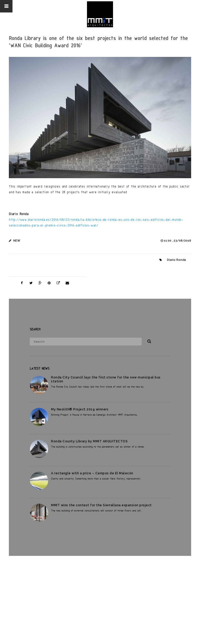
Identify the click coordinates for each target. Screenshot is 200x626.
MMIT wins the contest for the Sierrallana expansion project (101, 505)
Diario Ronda (176, 260)
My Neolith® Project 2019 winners (79, 409)
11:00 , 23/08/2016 (177, 240)
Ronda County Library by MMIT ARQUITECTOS (89, 441)
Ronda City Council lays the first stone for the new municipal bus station (106, 379)
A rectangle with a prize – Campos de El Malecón (92, 473)
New (16, 240)
